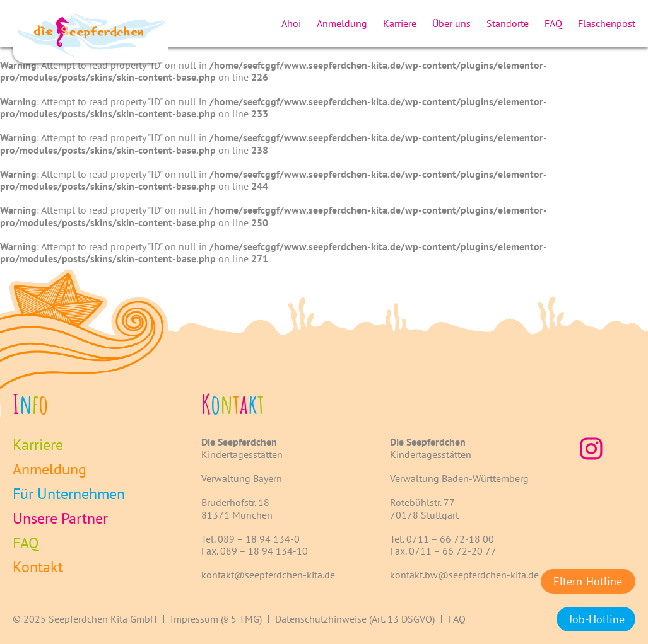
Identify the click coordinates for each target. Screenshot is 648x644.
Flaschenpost (606, 23)
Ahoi (291, 23)
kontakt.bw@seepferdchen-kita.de (464, 574)
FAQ (553, 23)
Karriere (399, 23)
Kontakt (38, 567)
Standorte (507, 23)
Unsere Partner (60, 519)
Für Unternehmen (69, 494)
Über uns (451, 23)
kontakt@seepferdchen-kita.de (268, 574)
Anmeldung (342, 23)
